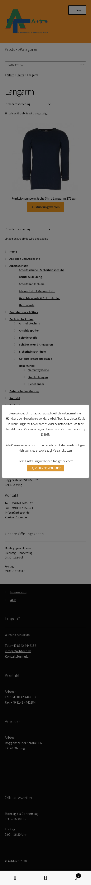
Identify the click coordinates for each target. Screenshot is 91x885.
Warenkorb (71, 875)
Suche (45, 878)
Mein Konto (15, 878)
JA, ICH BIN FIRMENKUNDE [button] (45, 468)
